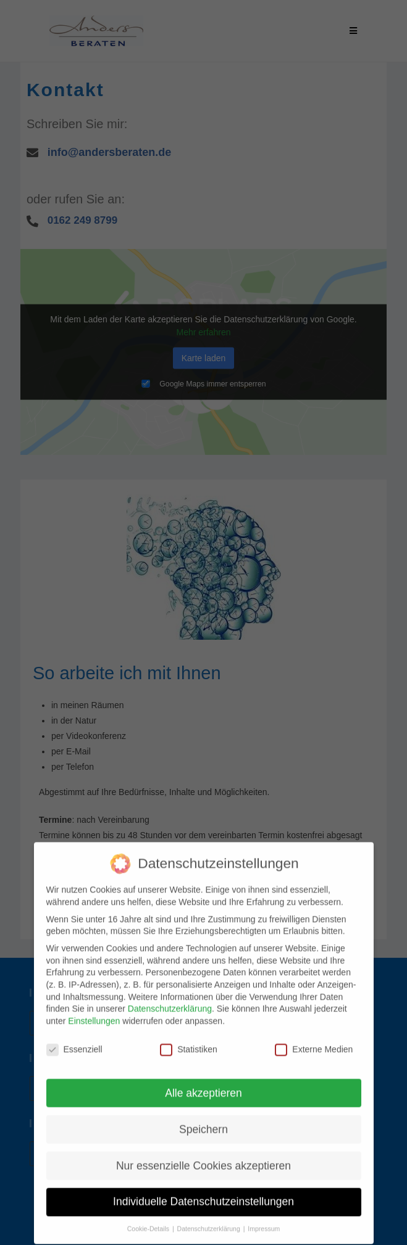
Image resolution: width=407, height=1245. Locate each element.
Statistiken (188, 1039)
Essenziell (74, 1039)
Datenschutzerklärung (170, 998)
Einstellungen (94, 1010)
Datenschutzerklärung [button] (209, 1218)
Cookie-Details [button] (149, 1218)
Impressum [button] (264, 1218)
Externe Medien (314, 1039)
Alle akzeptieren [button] (203, 1082)
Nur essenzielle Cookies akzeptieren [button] (203, 1155)
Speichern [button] (203, 1118)
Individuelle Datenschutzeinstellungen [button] (203, 1191)
